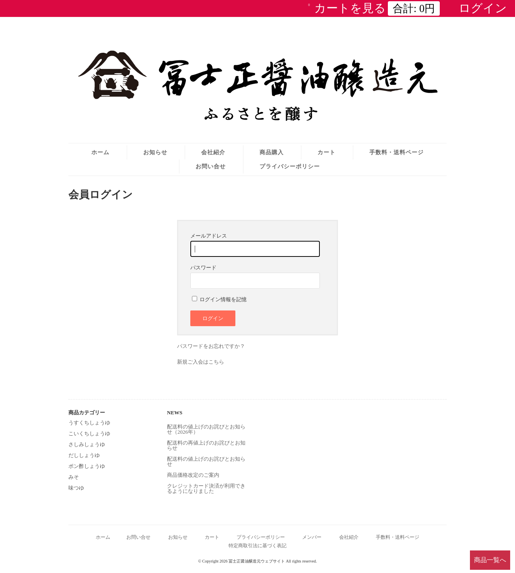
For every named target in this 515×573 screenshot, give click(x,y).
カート (326, 152)
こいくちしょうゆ (89, 433)
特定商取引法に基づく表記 (257, 545)
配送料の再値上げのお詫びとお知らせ (206, 445)
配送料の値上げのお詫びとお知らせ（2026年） (206, 429)
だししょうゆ (84, 455)
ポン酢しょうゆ (86, 466)
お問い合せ (211, 166)
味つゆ (76, 488)
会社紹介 (213, 152)
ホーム (100, 152)
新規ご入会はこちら (200, 362)
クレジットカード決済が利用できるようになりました (206, 488)
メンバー (311, 537)
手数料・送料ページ (396, 152)
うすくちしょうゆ (89, 423)
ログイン (483, 8)
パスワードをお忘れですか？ (211, 346)
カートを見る (374, 8)
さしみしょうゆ (86, 444)
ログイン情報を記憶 (219, 299)
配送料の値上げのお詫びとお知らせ (206, 461)
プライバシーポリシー (290, 166)
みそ (73, 477)
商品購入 (272, 152)
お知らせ (155, 152)
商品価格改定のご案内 (193, 475)
